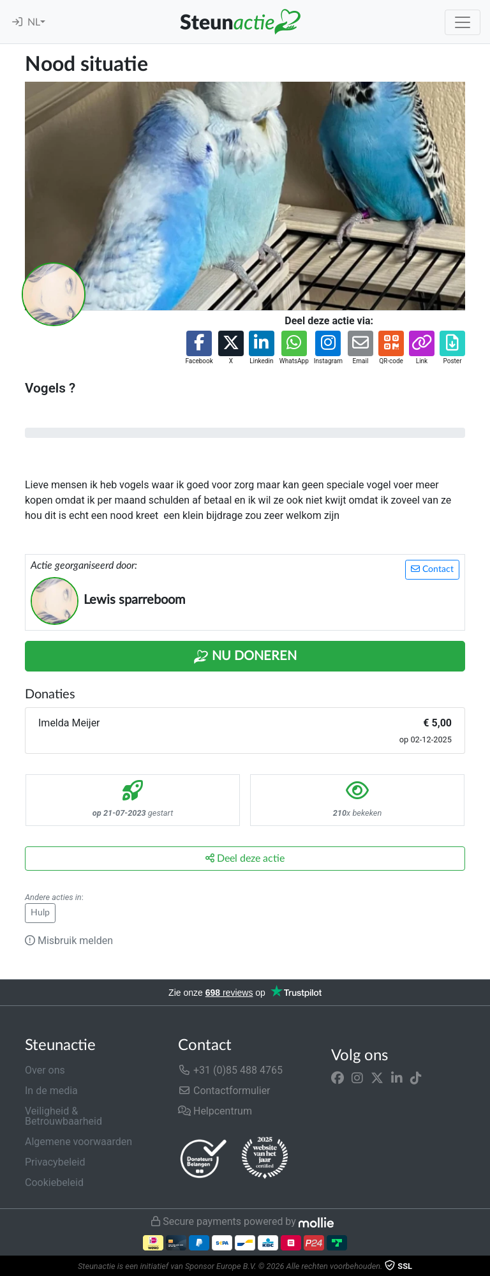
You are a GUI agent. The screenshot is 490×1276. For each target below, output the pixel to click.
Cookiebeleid (54, 1182)
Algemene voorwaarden (78, 1142)
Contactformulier (224, 1091)
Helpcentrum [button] (215, 1111)
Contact (432, 569)
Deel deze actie (245, 858)
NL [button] (33, 22)
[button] (198, 348)
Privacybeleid (55, 1162)
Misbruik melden (69, 940)
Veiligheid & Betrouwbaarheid (63, 1116)
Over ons (45, 1070)
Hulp (40, 912)
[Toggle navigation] (462, 22)
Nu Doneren (245, 656)
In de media (51, 1091)
